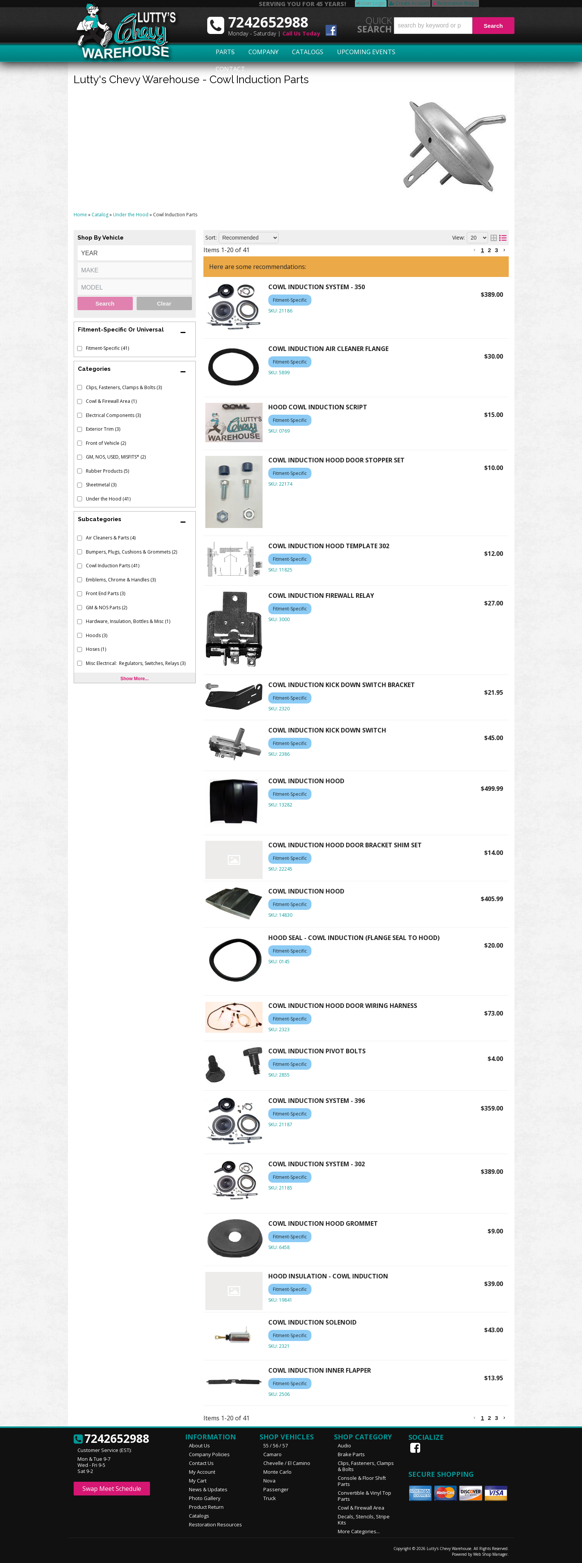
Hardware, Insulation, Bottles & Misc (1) (128, 621)
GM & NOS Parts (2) (106, 607)
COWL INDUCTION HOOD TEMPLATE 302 (328, 546)
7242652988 (111, 1439)
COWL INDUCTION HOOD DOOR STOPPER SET (336, 460)
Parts (221, 52)
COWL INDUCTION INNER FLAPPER (319, 1370)
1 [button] (482, 250)
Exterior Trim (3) (103, 429)
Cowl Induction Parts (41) (112, 565)
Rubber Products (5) (107, 471)
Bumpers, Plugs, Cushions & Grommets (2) (131, 552)
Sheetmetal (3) (101, 484)
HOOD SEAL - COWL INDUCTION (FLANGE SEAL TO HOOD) (354, 938)
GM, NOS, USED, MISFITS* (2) (116, 457)
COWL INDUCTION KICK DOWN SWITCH (327, 730)
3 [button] (496, 250)
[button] (454, 25)
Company (261, 52)
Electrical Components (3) (113, 415)
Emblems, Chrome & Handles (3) (121, 579)
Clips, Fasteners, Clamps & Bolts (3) (124, 387)
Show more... (134, 678)
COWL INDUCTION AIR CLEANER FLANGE (328, 348)
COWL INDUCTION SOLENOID (312, 1322)
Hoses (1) (96, 649)
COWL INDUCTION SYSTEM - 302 (316, 1164)
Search (104, 303)
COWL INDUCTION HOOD (306, 781)
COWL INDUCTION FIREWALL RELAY (321, 595)
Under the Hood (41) (108, 499)
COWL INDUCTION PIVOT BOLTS (317, 1051)
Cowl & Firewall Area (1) (111, 401)
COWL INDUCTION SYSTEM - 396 (316, 1100)
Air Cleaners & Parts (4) (110, 537)
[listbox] (134, 253)
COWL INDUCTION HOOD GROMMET (323, 1223)
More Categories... (359, 1531)
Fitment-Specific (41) (107, 348)
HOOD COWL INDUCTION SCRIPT (317, 407)
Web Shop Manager (490, 1554)
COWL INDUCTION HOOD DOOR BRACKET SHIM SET (345, 845)
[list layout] (502, 237)
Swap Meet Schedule (111, 1488)
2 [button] (489, 250)
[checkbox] (79, 348)
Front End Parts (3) (105, 593)
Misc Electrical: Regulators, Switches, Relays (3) (135, 663)
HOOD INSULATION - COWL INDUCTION (328, 1276)
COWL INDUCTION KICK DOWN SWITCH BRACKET (341, 685)
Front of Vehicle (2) (106, 443)
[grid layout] (493, 237)
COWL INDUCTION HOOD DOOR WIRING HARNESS (342, 1005)
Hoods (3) (96, 635)
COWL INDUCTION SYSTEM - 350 (316, 287)
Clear (164, 303)
